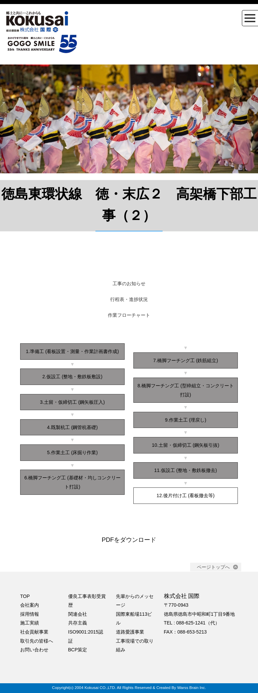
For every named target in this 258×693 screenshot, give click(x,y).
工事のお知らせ (129, 284)
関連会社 (77, 614)
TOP (25, 596)
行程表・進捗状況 (129, 299)
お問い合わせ (34, 649)
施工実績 (29, 622)
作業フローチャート (129, 315)
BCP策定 (77, 649)
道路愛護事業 (130, 632)
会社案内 (29, 605)
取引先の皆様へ (36, 641)
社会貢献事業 (34, 632)
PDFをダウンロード (129, 539)
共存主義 (77, 622)
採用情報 (29, 614)
